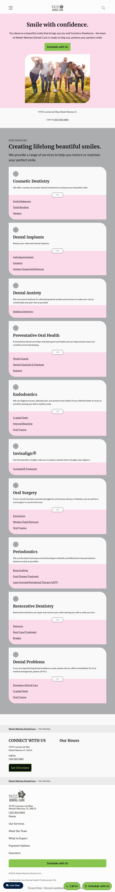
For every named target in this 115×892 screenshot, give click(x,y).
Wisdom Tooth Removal (25, 521)
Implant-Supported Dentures (28, 269)
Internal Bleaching (22, 423)
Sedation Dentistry (23, 311)
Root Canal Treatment (24, 632)
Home (12, 816)
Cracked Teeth (20, 417)
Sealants (17, 370)
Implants (18, 263)
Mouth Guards (20, 358)
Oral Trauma (19, 429)
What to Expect (18, 838)
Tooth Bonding (21, 207)
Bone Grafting (20, 570)
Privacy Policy (35, 887)
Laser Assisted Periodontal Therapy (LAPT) (35, 582)
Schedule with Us (57, 46)
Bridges (17, 638)
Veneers (17, 213)
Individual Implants (23, 257)
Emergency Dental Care (25, 685)
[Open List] (57, 195)
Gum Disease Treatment (26, 576)
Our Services (16, 823)
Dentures (18, 626)
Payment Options (19, 845)
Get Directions (20, 767)
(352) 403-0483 (61, 119)
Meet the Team (18, 831)
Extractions (19, 515)
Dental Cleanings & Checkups (28, 364)
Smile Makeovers (22, 201)
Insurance (14, 853)
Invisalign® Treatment (25, 468)
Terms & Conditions (54, 887)
